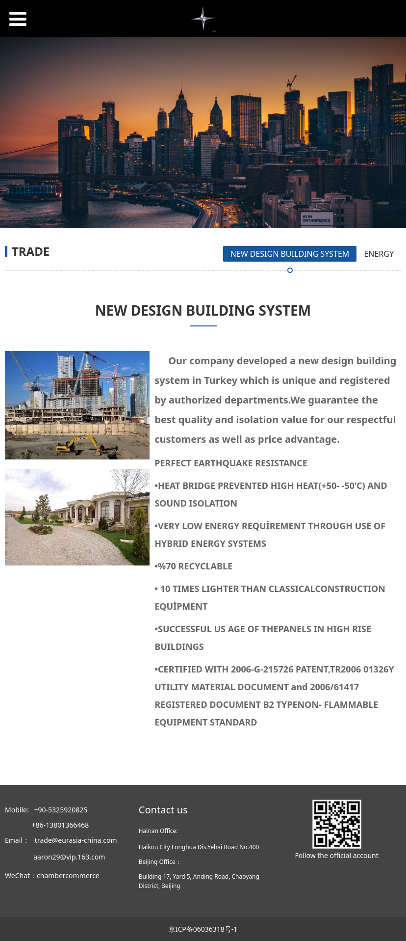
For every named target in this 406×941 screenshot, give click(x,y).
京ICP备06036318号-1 (203, 929)
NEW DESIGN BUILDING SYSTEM (290, 253)
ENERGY (379, 253)
